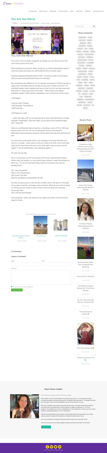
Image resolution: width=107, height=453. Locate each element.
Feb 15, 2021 (42, 241)
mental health (89, 99)
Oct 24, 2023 (21, 241)
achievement (82, 37)
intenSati (79, 91)
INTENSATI (88, 11)
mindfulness (82, 102)
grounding (85, 80)
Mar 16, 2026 (85, 193)
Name (13, 261)
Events (72, 11)
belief (89, 43)
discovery (92, 68)
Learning (84, 94)
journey (92, 91)
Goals (78, 80)
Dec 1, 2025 (85, 318)
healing (86, 85)
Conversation (81, 63)
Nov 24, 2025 (85, 352)
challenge (86, 51)
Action (90, 37)
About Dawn (79, 11)
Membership (53, 11)
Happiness (79, 85)
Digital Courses (43, 11)
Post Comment (17, 290)
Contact (46, 427)
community (81, 57)
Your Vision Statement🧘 (85, 348)
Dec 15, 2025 (85, 294)
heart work (81, 88)
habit (85, 82)
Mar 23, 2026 (85, 155)
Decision (78, 68)
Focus (92, 77)
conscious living (82, 60)
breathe (89, 46)
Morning (79, 105)
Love (81, 97)
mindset (90, 102)
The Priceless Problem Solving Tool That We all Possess (85, 288)
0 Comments (56, 23)
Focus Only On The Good (85, 276)
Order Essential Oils (98, 11)
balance (89, 40)
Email (43, 261)
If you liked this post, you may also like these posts (41, 214)
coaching (80, 54)
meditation (80, 99)
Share (15, 23)
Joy (79, 94)
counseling (90, 63)
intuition (85, 91)
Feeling (79, 77)
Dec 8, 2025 (85, 306)
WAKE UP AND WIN (61, 236)
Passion (85, 108)
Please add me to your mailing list (23, 287)
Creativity (89, 65)
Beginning (83, 43)
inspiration (90, 88)
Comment (14, 268)
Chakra (91, 49)
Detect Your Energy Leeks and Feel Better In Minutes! (85, 187)
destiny (85, 68)
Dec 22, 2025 (85, 280)
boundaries (82, 46)
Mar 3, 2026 (85, 271)
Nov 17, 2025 (85, 364)
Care (85, 49)
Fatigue (90, 74)
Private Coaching (63, 11)
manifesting (87, 97)
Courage (81, 65)
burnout (80, 49)
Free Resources (33, 11)
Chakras (78, 51)
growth (92, 80)
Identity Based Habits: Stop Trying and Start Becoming (85, 264)
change (93, 51)
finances (85, 77)
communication (89, 54)
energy (91, 71)
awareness (82, 40)
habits (91, 82)
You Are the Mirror (23, 19)
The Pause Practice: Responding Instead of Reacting (85, 226)
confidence (89, 57)
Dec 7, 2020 (62, 241)
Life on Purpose (40, 236)
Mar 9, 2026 (85, 232)
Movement (87, 105)
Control (91, 60)
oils (93, 105)
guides (80, 82)
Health (93, 85)
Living (91, 94)
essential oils (82, 74)
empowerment (82, 71)
